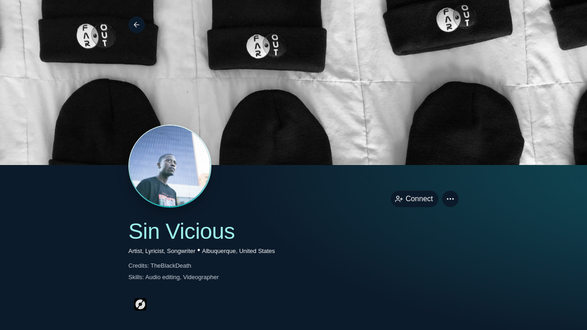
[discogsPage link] (140, 304)
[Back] (136, 24)
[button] (450, 199)
